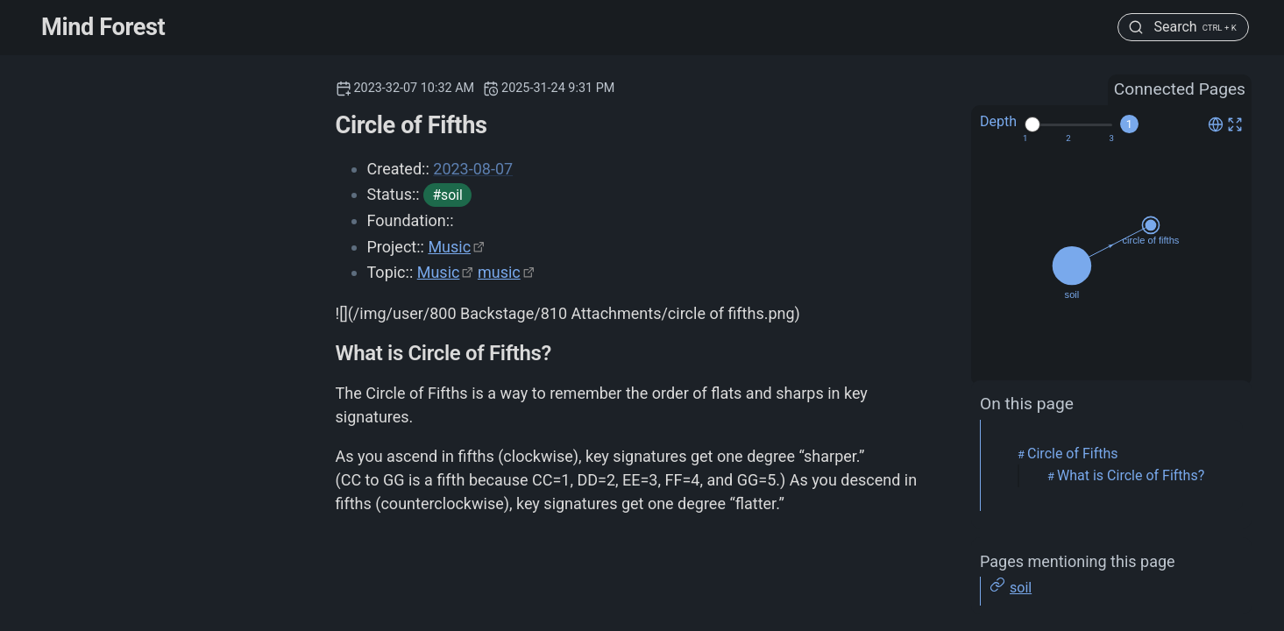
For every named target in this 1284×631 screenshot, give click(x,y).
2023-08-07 (473, 169)
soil (1021, 587)
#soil (447, 195)
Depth (998, 121)
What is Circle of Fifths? (1130, 475)
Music (449, 247)
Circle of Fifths (1072, 453)
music (499, 272)
